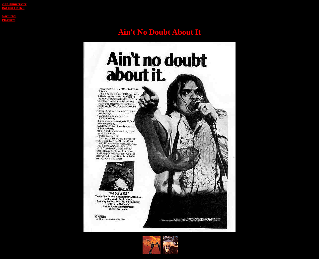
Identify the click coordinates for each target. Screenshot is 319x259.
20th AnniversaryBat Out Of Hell (14, 6)
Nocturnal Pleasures (9, 18)
